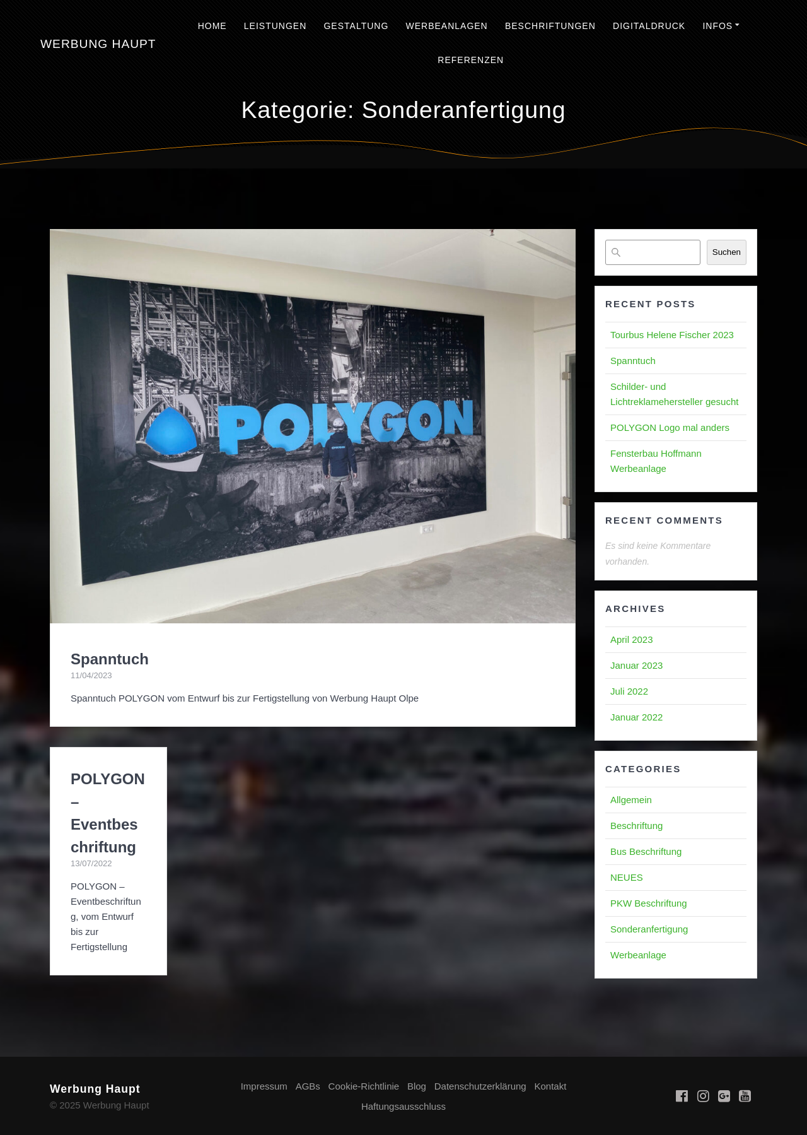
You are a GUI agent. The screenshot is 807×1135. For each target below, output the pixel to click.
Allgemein (631, 799)
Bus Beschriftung (646, 851)
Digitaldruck (649, 26)
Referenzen (471, 60)
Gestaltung (355, 26)
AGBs (308, 1086)
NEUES (626, 877)
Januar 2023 (636, 665)
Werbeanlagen (446, 26)
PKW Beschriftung (648, 903)
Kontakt (550, 1086)
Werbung (98, 44)
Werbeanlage (638, 955)
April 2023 (631, 639)
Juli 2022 (629, 691)
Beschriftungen (550, 26)
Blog (416, 1086)
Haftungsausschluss (403, 1106)
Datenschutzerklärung (480, 1086)
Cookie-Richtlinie (364, 1086)
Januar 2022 (636, 717)
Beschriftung (636, 825)
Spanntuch (110, 658)
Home (212, 26)
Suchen (726, 252)
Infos (717, 26)
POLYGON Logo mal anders (669, 427)
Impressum (264, 1086)
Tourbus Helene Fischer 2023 (672, 334)
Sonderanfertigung (649, 929)
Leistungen (275, 26)
